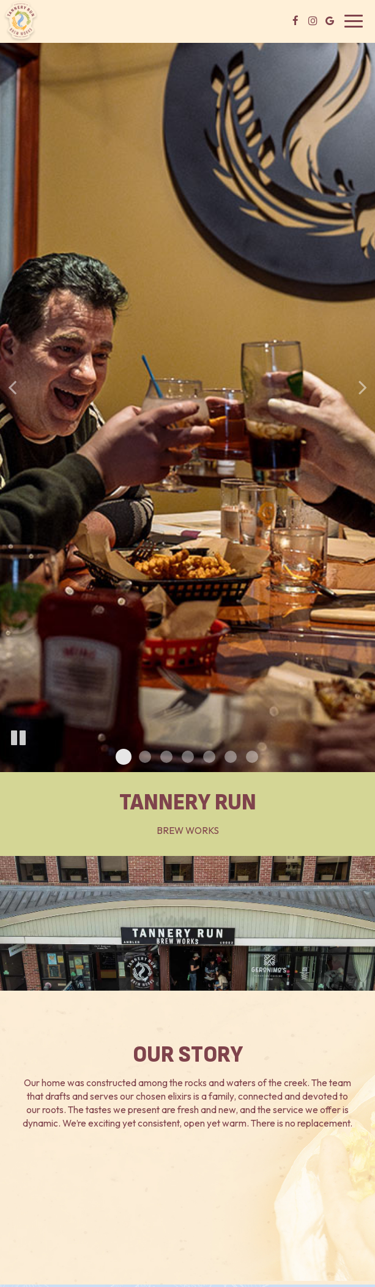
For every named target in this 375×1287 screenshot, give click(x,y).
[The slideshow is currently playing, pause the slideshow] (18, 738)
